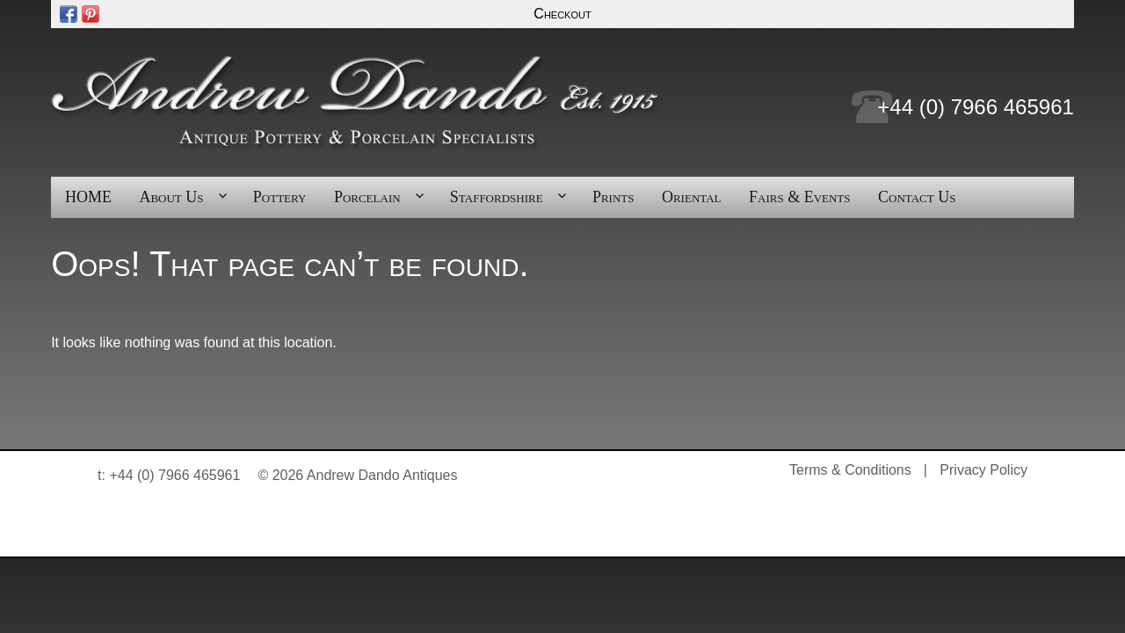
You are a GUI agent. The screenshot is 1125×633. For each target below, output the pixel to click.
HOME (88, 197)
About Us (171, 197)
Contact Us (916, 197)
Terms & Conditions (850, 469)
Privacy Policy (983, 469)
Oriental (692, 197)
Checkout (562, 13)
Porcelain (367, 197)
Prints (613, 197)
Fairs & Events (800, 197)
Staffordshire (496, 197)
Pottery (280, 197)
